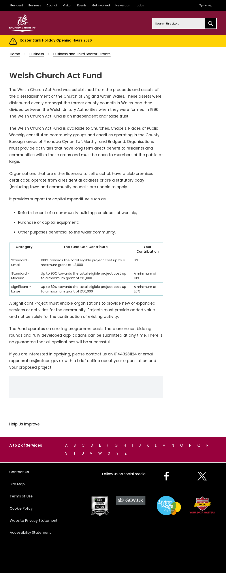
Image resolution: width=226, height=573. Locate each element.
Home (15, 54)
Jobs (140, 5)
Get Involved (101, 5)
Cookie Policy (21, 508)
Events (82, 5)
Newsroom (123, 5)
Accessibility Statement (30, 532)
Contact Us (19, 471)
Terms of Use (21, 496)
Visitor (67, 5)
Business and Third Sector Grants (82, 54)
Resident (16, 5)
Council (52, 5)
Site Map (17, 484)
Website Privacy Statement (34, 520)
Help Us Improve (24, 424)
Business (34, 5)
